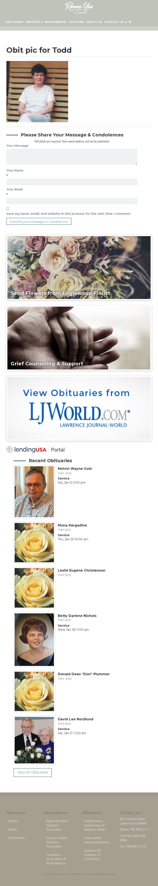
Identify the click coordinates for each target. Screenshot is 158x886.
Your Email (14, 189)
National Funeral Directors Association (57, 825)
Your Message (17, 146)
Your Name (14, 170)
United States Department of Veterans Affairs (95, 825)
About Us (94, 21)
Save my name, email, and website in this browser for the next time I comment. (68, 214)
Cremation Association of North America (56, 859)
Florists (13, 821)
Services (33, 21)
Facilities (76, 21)
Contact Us (114, 21)
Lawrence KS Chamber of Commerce (92, 854)
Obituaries (14, 21)
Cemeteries (16, 838)
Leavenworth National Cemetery (97, 840)
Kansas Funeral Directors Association (56, 842)
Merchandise (55, 21)
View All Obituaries (32, 772)
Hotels (12, 829)
